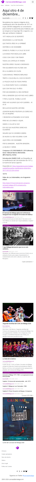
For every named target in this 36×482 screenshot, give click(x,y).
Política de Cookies (7, 466)
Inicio (2, 5)
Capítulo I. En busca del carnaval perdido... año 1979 (17, 381)
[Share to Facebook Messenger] (30, 18)
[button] (18, 419)
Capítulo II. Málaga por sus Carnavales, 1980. (15, 386)
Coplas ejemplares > (27, 261)
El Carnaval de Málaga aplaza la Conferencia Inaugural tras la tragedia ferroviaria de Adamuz (18, 213)
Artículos (7, 5)
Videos (3, 460)
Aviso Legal (5, 463)
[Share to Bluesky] (32, 18)
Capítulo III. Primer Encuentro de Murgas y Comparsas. (17, 391)
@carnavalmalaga (28, 476)
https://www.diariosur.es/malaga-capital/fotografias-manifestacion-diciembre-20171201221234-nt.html (18, 168)
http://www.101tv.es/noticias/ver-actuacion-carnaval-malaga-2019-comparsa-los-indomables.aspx (16, 185)
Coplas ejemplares (7, 454)
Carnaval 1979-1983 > (27, 395)
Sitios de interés (6, 457)
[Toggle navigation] (32, 2)
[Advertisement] (18, 281)
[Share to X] (25, 18)
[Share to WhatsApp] (28, 18)
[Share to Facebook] (23, 18)
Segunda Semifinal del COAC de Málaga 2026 (17, 323)
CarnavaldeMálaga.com (16, 2)
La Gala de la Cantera (9, 359)
